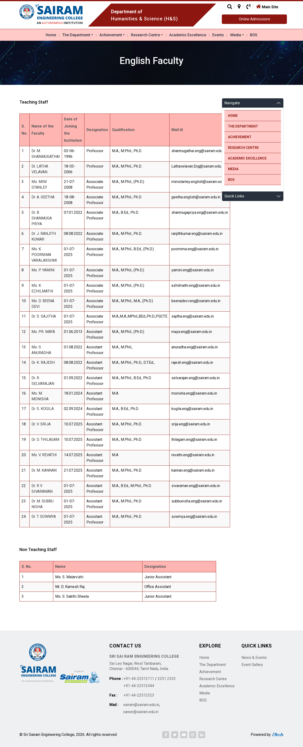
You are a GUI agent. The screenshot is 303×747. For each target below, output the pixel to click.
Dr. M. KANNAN (44, 470)
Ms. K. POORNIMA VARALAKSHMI (44, 255)
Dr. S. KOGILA (42, 408)
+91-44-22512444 (139, 685)
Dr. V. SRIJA (41, 424)
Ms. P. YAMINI (43, 270)
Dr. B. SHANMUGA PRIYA (41, 218)
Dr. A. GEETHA (42, 197)
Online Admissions (254, 19)
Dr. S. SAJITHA (43, 316)
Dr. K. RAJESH (43, 362)
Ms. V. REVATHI (44, 455)
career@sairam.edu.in (140, 712)
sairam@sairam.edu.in (141, 704)
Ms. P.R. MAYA (43, 331)
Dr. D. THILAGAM (45, 439)
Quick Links (234, 196)
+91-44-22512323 (139, 695)
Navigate (232, 103)
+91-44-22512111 (139, 678)
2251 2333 (167, 678)
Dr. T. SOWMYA (43, 516)
